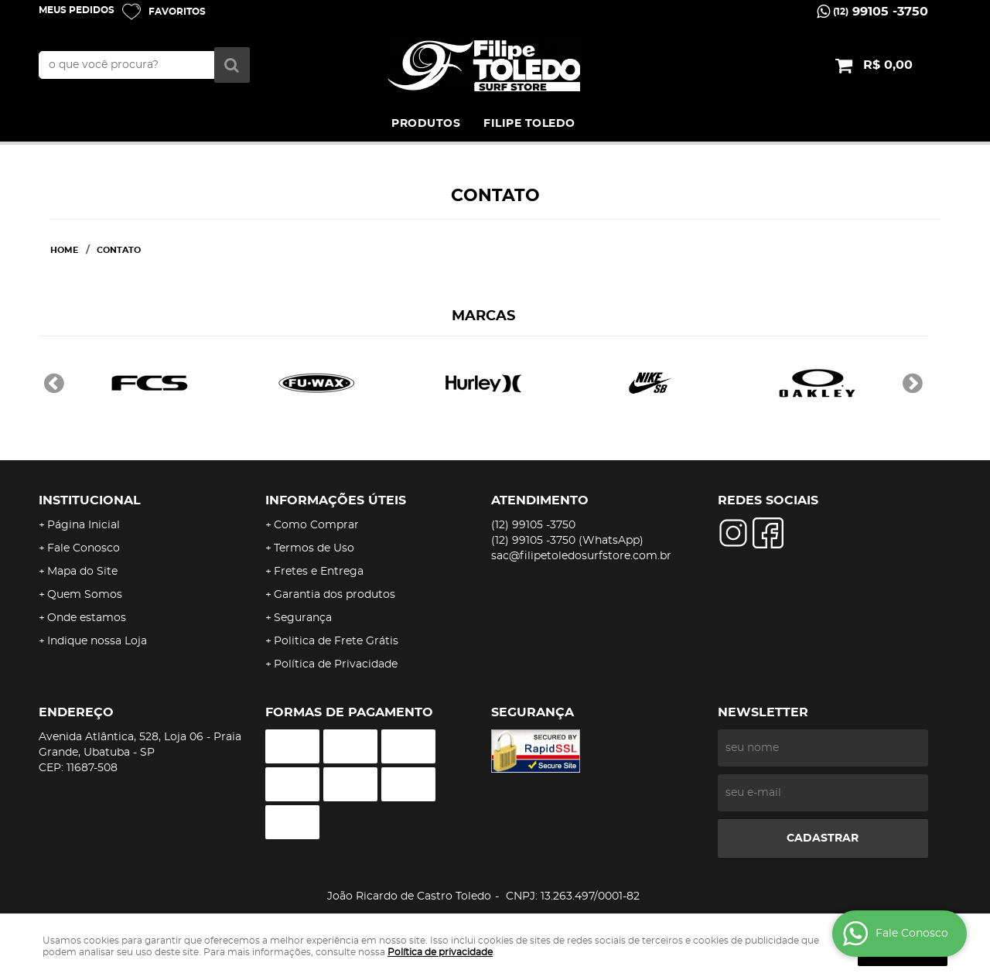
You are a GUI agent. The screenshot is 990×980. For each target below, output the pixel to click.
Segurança (303, 618)
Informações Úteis (335, 500)
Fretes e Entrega (319, 571)
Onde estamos (86, 618)
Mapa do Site (82, 571)
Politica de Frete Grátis (336, 641)
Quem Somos (84, 594)
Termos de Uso (314, 548)
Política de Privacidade (336, 664)
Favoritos (177, 11)
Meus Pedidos (76, 10)
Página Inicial (83, 525)
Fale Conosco (83, 548)
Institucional (90, 500)
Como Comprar (316, 525)
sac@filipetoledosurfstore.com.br (581, 556)
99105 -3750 (880, 11)
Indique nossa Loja (97, 641)
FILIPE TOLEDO (529, 123)
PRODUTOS (425, 123)
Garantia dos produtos (334, 594)
